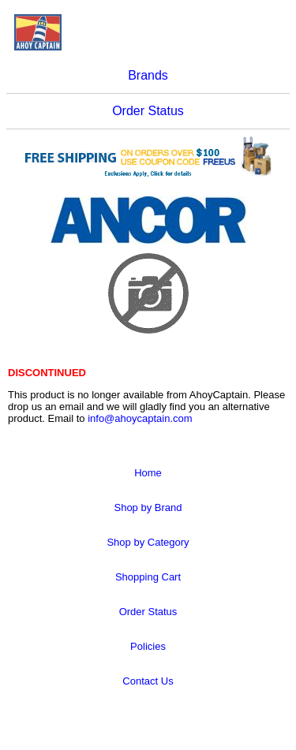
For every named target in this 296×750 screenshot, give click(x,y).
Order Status (148, 111)
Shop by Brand (148, 507)
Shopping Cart (148, 577)
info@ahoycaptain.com (140, 418)
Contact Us (147, 681)
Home (148, 473)
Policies (148, 646)
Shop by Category (148, 542)
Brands (148, 75)
